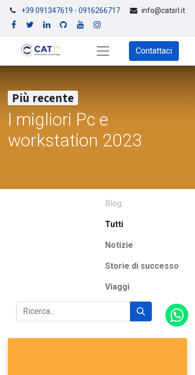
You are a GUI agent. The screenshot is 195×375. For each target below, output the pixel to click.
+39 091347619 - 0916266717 (70, 10)
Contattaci (154, 51)
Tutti (114, 224)
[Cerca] (141, 311)
